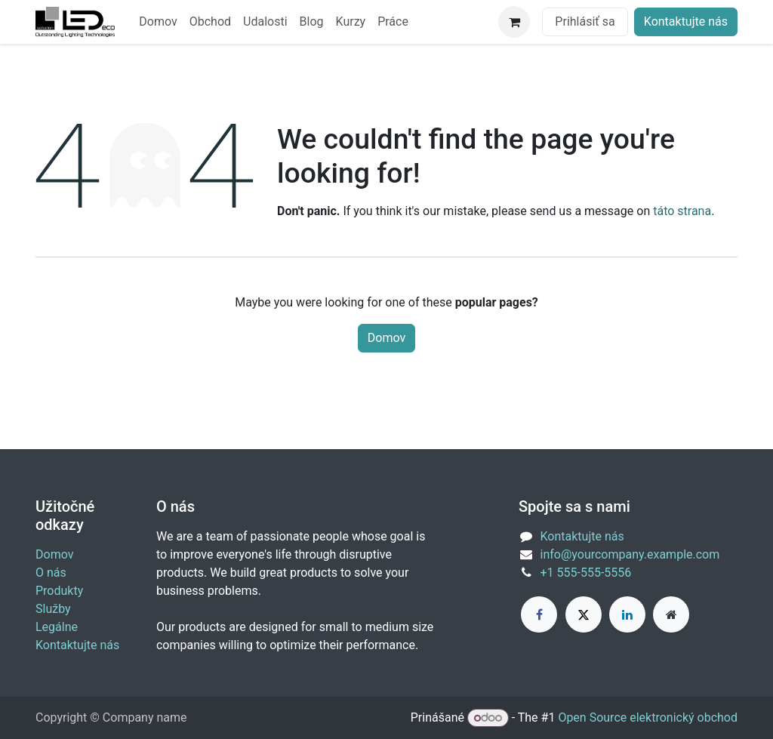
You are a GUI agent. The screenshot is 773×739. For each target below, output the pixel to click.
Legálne (56, 627)
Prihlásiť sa (584, 21)
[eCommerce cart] (514, 22)
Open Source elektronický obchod (648, 717)
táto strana (682, 211)
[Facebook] (539, 614)
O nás (50, 572)
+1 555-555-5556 (586, 572)
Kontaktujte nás (686, 21)
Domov (386, 338)
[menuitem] (158, 22)
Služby (53, 609)
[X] (583, 614)
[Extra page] (671, 614)
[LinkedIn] (627, 614)
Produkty (59, 591)
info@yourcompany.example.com (630, 554)
